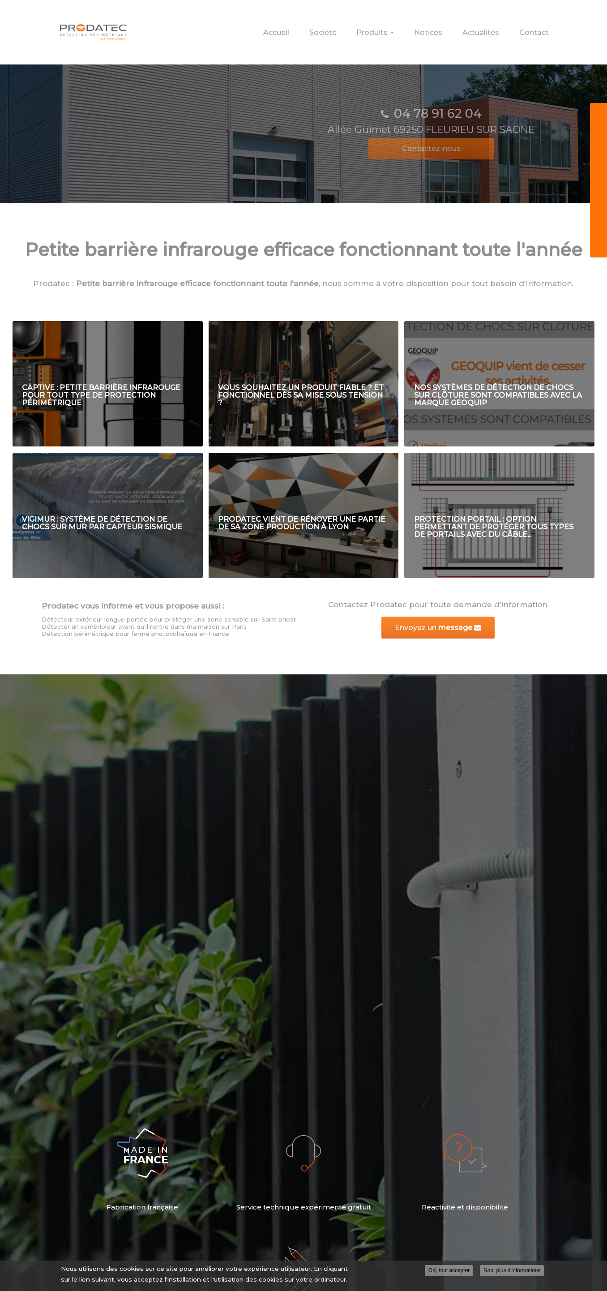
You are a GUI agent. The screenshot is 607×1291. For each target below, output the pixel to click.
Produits (416, 31)
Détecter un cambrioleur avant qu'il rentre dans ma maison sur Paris (144, 626)
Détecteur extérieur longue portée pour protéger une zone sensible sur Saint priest (169, 619)
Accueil (341, 28)
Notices (456, 28)
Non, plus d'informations (511, 1270)
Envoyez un (438, 627)
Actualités (497, 28)
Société (376, 28)
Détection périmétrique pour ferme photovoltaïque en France (135, 633)
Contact (539, 28)
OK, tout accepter (449, 1270)
